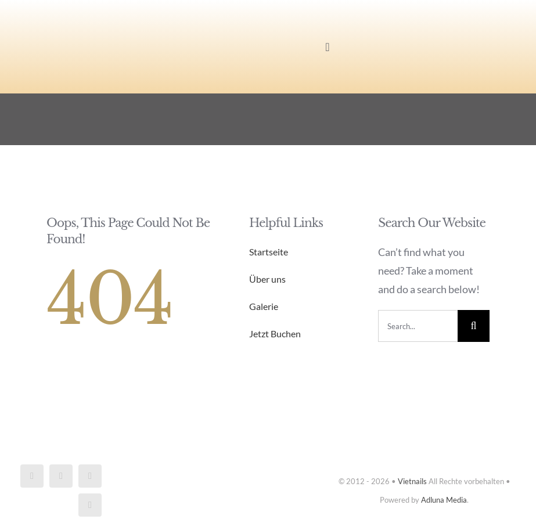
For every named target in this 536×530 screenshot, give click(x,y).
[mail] (90, 476)
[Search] (474, 326)
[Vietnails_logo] (94, 19)
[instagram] (61, 476)
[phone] (90, 505)
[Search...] (418, 326)
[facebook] (32, 476)
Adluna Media (444, 499)
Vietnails (412, 481)
